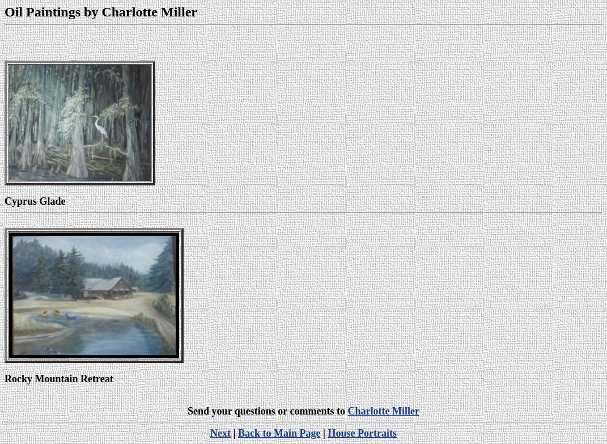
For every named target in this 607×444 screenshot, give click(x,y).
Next (220, 433)
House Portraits (362, 433)
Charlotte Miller (383, 411)
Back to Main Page (279, 433)
